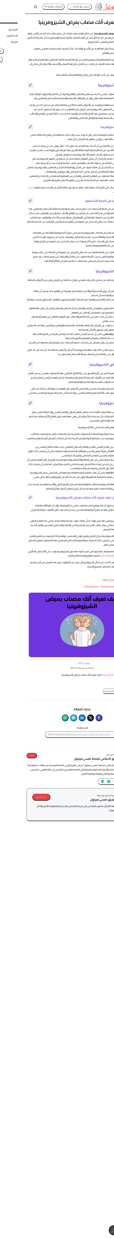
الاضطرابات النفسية (87, 675)
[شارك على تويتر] (65, 717)
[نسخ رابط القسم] (5, 85)
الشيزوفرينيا (95, 105)
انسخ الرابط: (57, 728)
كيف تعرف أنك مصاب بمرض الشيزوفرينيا (95, 691)
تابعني (6, 755)
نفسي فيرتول (106, 675)
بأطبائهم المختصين (85, 555)
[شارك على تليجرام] (48, 717)
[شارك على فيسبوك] (74, 717)
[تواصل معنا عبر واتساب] (97, 1230)
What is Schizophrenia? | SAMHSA (95, 580)
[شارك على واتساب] (40, 717)
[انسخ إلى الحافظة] (91, 735)
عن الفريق (16, 797)
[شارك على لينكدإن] (57, 717)
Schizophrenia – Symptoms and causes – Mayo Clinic (86, 586)
